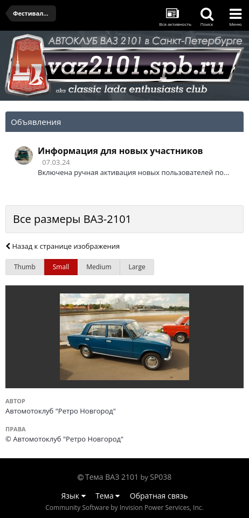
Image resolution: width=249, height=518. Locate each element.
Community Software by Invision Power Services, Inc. (124, 507)
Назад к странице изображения (62, 246)
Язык (73, 496)
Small (61, 266)
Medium (98, 266)
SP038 (160, 477)
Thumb (25, 266)
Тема (107, 496)
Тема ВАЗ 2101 (112, 477)
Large (137, 266)
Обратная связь (159, 496)
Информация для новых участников (120, 151)
